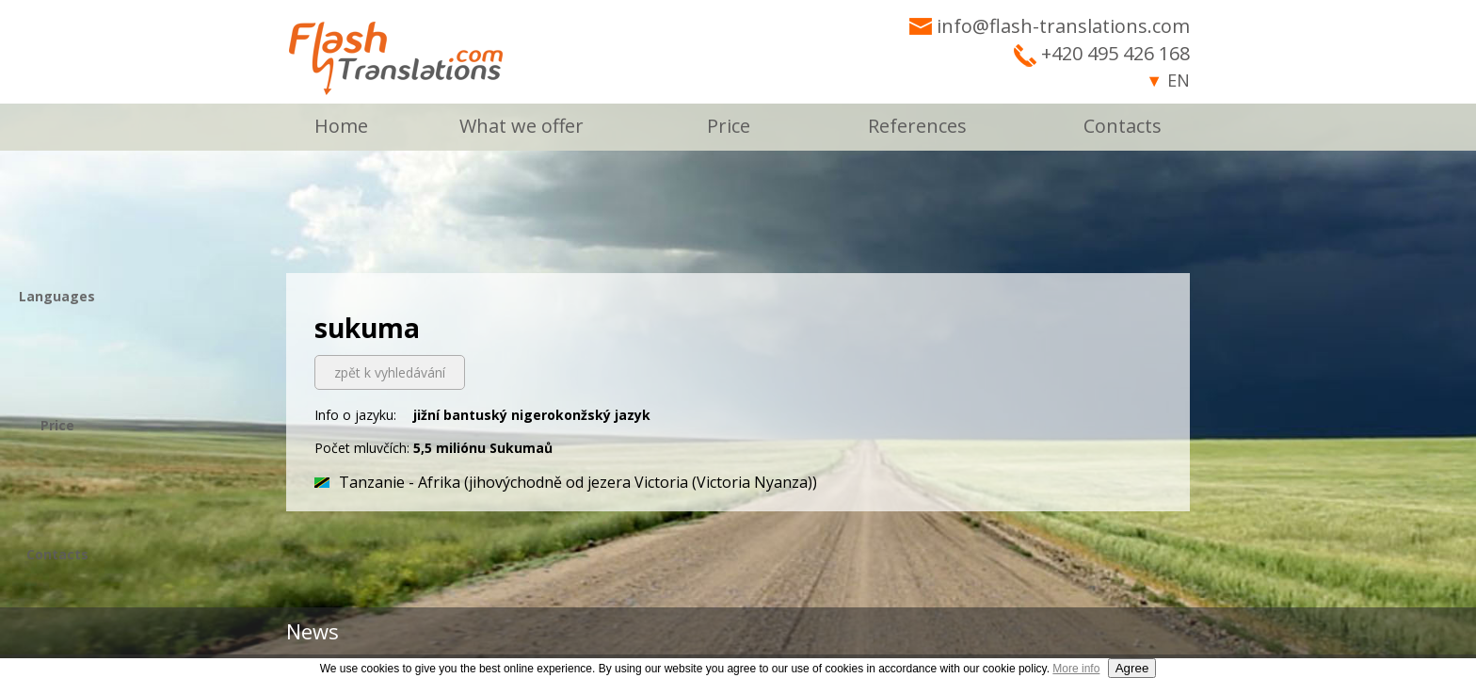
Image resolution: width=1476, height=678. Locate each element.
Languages (57, 296)
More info (1075, 668)
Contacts (1122, 125)
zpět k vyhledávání (389, 372)
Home (341, 125)
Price (728, 125)
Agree (1132, 668)
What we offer (521, 125)
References (917, 125)
